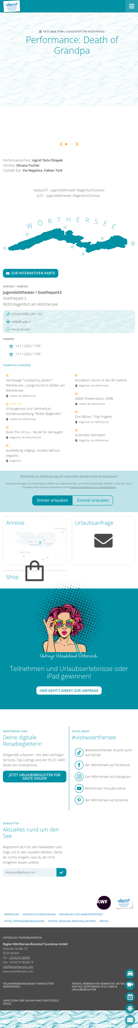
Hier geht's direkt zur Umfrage (69, 690)
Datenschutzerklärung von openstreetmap (93, 487)
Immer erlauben (52, 500)
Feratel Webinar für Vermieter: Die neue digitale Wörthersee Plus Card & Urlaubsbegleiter (99, 986)
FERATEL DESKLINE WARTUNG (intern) (72, 921)
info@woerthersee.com (18, 967)
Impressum (11, 914)
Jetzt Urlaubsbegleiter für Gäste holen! (34, 776)
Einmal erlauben (93, 500)
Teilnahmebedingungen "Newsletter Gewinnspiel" (28, 985)
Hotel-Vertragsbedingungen (24, 921)
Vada (37, 190)
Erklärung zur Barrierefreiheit (81, 914)
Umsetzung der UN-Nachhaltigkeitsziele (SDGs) (31, 1002)
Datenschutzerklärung (39, 914)
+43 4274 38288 (19, 958)
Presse (103, 921)
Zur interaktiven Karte (30, 273)
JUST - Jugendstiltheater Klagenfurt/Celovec (73, 190)
